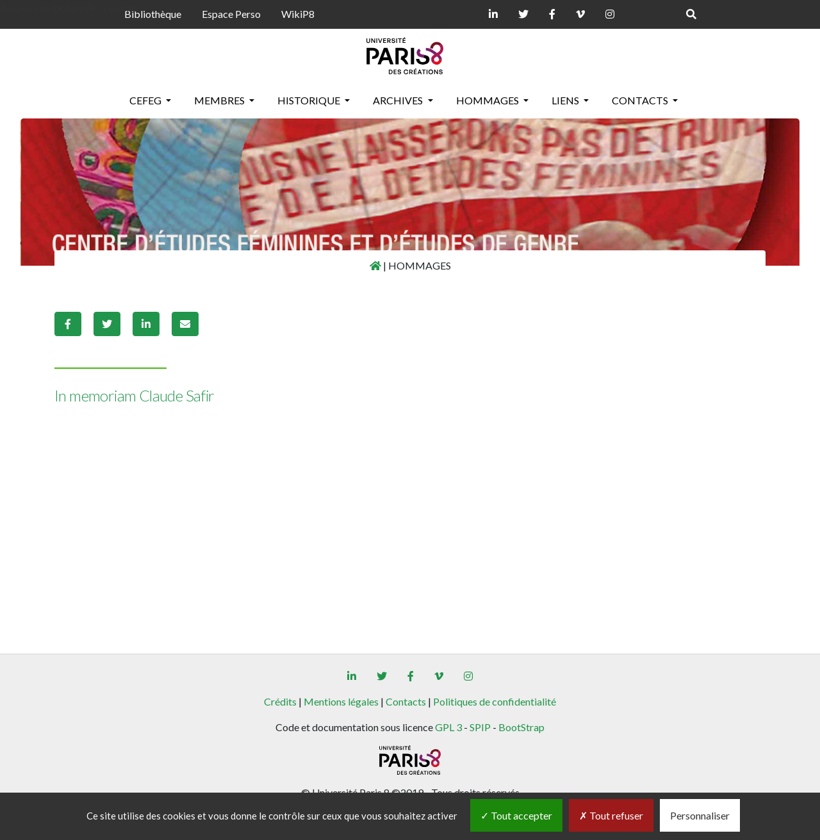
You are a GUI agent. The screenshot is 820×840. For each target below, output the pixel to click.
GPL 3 (448, 727)
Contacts (406, 701)
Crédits (280, 701)
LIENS (566, 100)
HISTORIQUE (309, 100)
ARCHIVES (399, 100)
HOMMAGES (488, 100)
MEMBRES (220, 100)
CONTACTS (641, 100)
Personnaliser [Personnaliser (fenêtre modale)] (700, 815)
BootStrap (521, 727)
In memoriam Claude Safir (134, 395)
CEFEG (146, 100)
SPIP (480, 727)
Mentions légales (341, 701)
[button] (67, 324)
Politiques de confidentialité (494, 701)
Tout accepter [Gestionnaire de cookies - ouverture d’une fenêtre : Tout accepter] (516, 815)
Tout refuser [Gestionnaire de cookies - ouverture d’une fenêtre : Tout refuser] (611, 815)
